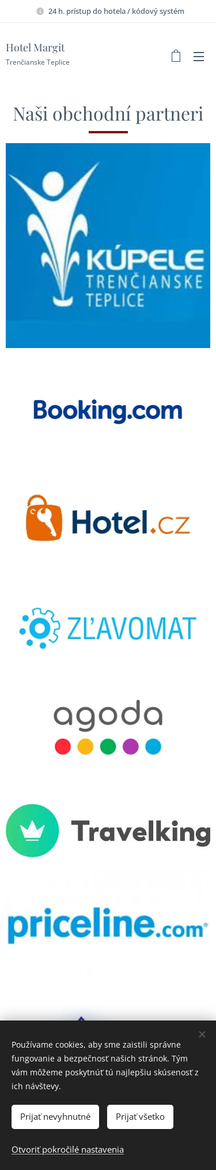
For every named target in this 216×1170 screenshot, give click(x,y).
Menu (199, 56)
